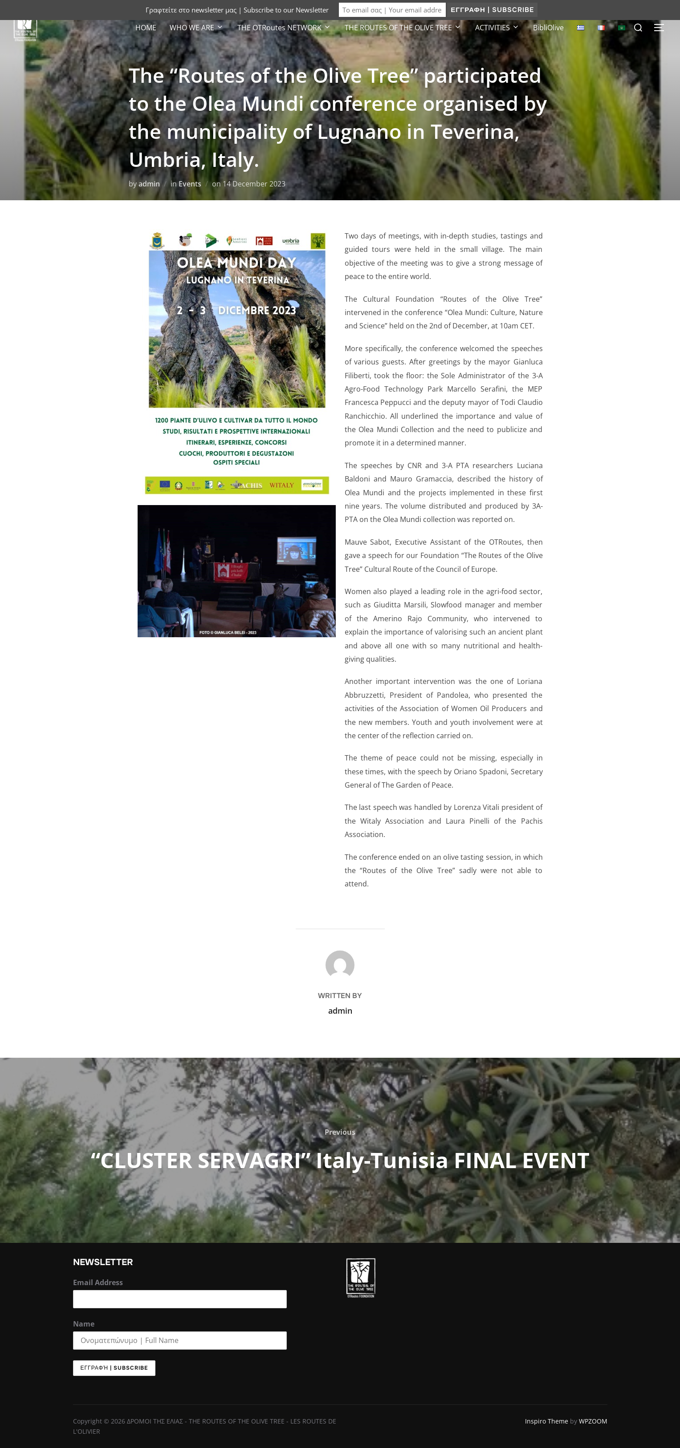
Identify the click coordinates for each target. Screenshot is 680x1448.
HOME (145, 27)
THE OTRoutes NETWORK (284, 27)
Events (190, 184)
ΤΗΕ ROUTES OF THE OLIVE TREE (403, 27)
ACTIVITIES (497, 27)
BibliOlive (548, 27)
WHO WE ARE (197, 27)
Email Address (98, 1282)
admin (149, 184)
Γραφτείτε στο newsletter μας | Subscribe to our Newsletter (237, 9)
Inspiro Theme (546, 1421)
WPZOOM (593, 1421)
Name (83, 1324)
